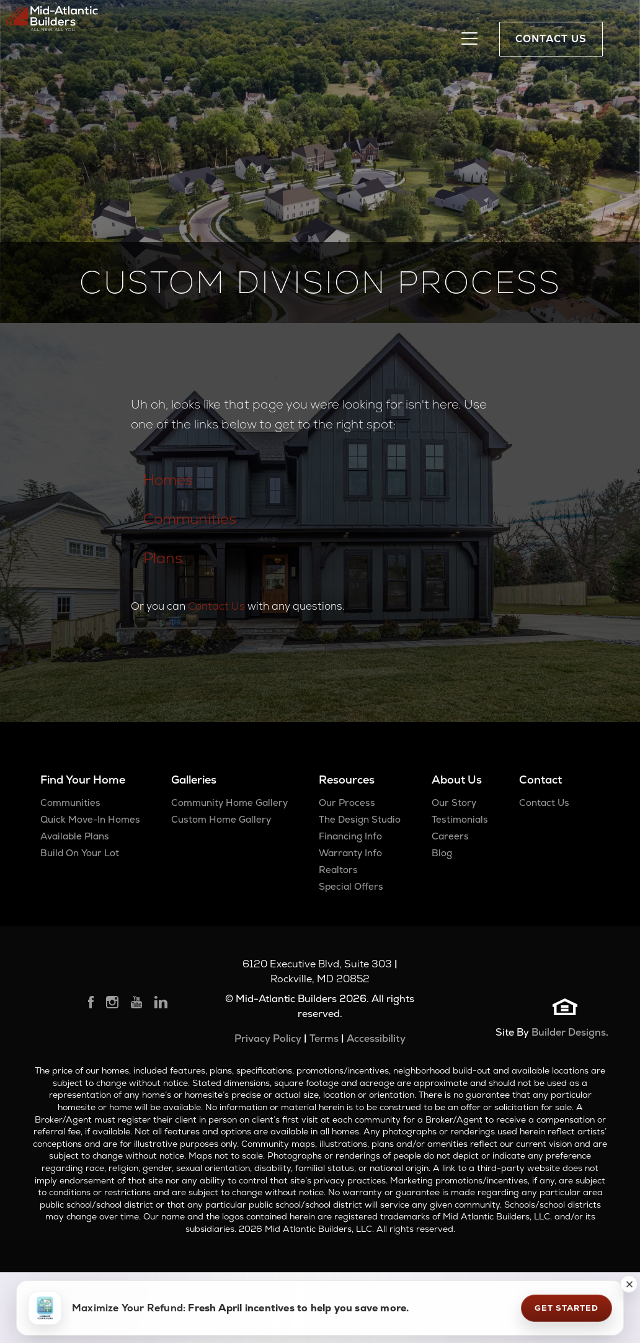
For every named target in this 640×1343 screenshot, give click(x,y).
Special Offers (351, 886)
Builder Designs (568, 1032)
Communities (189, 518)
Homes (168, 479)
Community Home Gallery (229, 802)
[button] (629, 1284)
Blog (442, 853)
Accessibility (376, 1038)
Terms (324, 1038)
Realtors (338, 869)
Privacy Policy (267, 1038)
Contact (540, 779)
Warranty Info (350, 853)
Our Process (347, 802)
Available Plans (74, 836)
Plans (162, 557)
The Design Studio (360, 819)
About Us (457, 779)
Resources (347, 779)
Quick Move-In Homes (90, 819)
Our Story (454, 802)
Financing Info (350, 836)
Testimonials (460, 819)
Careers (450, 836)
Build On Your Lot (79, 853)
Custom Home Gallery (221, 819)
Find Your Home (82, 779)
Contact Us (216, 606)
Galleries (193, 779)
